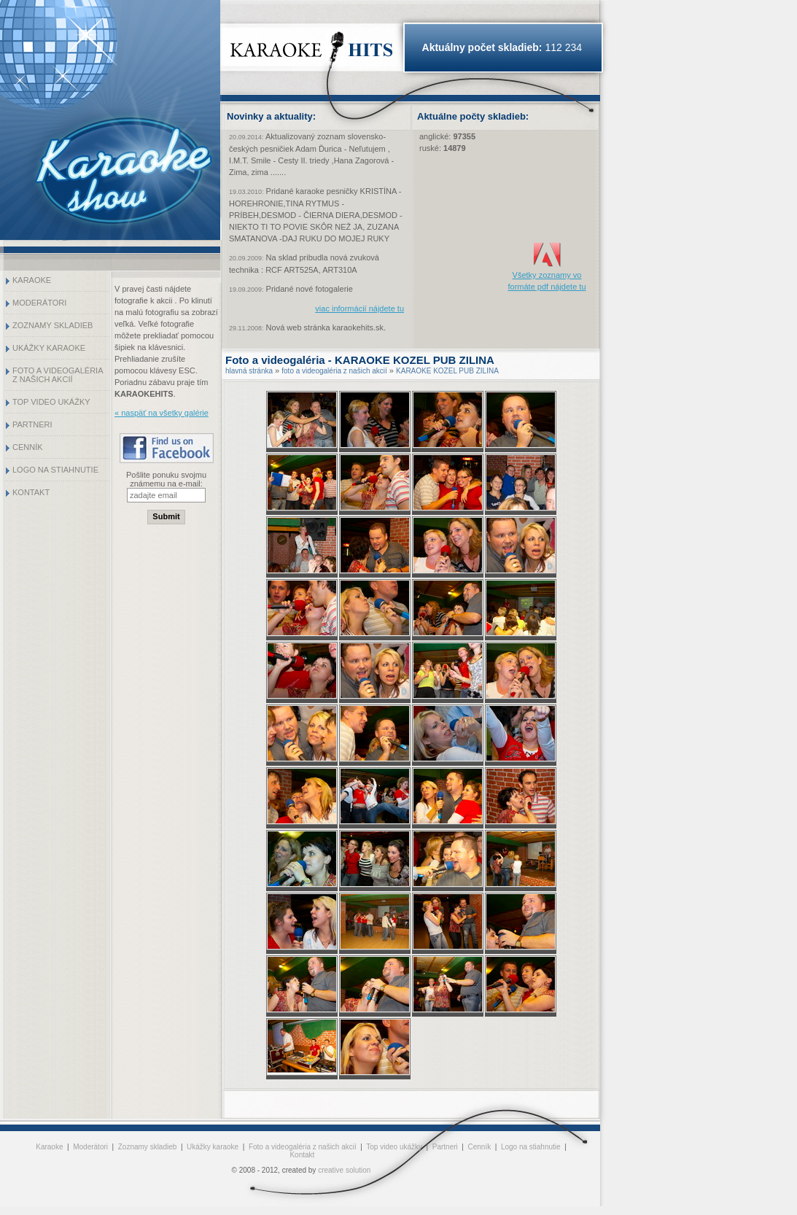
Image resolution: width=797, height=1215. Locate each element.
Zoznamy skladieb (52, 325)
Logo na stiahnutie (55, 469)
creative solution (344, 1170)
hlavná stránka (249, 371)
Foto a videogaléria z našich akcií (57, 375)
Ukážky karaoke (48, 347)
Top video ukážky (51, 401)
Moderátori (39, 302)
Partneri (32, 424)
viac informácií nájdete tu (359, 308)
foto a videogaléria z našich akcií (334, 371)
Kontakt (31, 492)
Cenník (27, 447)
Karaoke (31, 280)
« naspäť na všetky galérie (161, 412)
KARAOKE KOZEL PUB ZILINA (447, 371)
